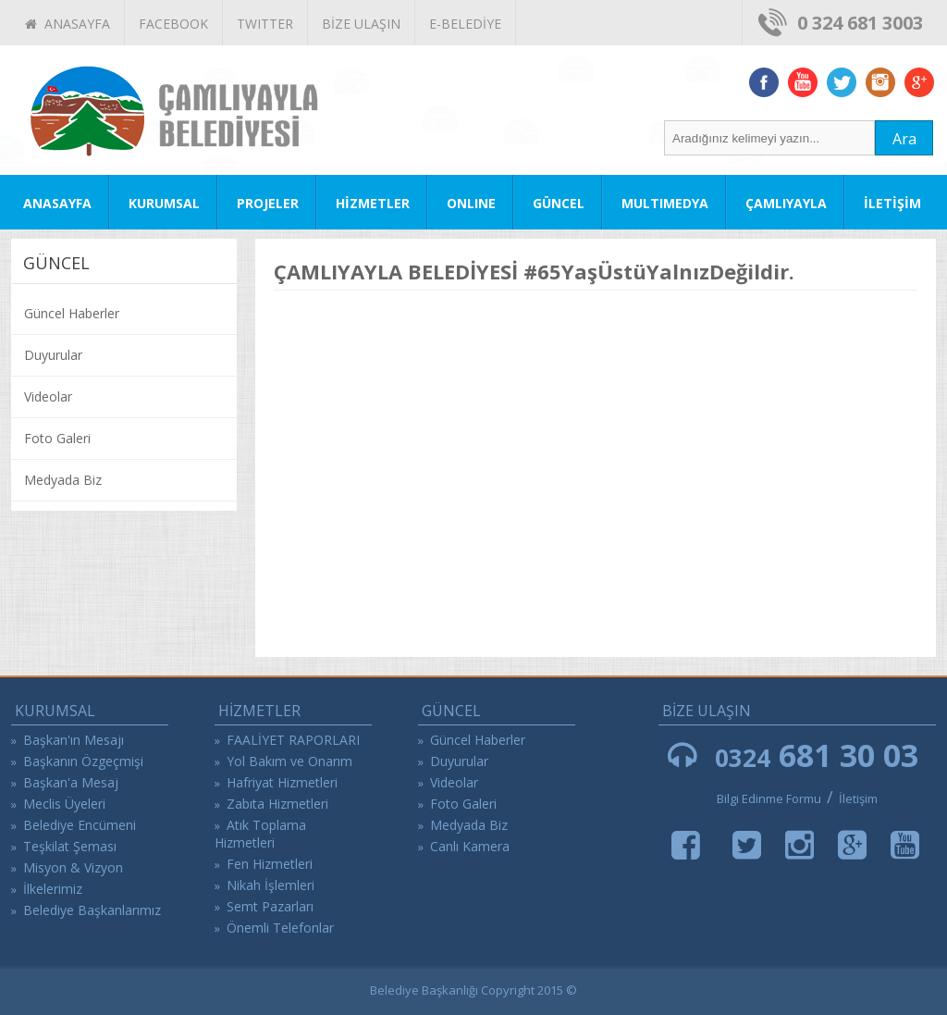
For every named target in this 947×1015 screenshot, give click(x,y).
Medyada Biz (63, 480)
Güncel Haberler (71, 313)
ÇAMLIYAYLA (786, 203)
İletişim (858, 798)
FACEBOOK (173, 23)
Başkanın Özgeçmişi (83, 761)
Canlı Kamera (470, 846)
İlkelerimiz (52, 888)
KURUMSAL (164, 203)
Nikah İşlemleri (270, 885)
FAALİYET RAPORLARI (293, 740)
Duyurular (53, 355)
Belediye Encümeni (79, 825)
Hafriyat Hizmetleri (282, 782)
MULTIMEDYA (664, 203)
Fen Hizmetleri (270, 864)
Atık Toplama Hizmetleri (260, 833)
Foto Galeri (57, 438)
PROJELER (268, 203)
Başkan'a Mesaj (70, 782)
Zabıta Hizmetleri (277, 803)
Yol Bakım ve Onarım (289, 761)
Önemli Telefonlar (280, 927)
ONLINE (471, 203)
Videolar (48, 396)
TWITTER (265, 23)
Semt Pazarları (270, 906)
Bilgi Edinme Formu (769, 798)
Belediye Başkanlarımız (92, 910)
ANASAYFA (67, 23)
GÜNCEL (558, 203)
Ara (904, 139)
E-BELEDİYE (465, 23)
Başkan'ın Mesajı (73, 740)
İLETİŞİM (892, 203)
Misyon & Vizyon (73, 867)
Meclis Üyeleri (64, 803)
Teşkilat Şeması (70, 846)
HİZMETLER (373, 203)
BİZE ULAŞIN (361, 23)
